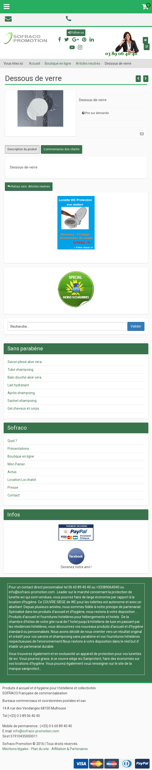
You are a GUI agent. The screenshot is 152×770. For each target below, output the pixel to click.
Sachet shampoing (22, 401)
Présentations (18, 449)
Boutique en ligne (58, 63)
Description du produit (22, 149)
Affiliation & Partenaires (70, 749)
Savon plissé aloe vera (25, 362)
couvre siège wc (70, 659)
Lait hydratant (18, 385)
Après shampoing (21, 393)
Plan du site (40, 749)
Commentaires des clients (62, 149)
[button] (145, 40)
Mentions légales (15, 749)
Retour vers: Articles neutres (29, 186)
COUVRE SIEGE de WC (60, 602)
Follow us (76, 32)
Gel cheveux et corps (23, 408)
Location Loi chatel (22, 480)
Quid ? (12, 441)
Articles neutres (88, 63)
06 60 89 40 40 (79, 587)
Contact (14, 495)
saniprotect (30, 669)
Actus (12, 472)
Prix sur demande (97, 113)
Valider (136, 326)
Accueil (34, 63)
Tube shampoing (20, 370)
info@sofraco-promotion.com (32, 592)
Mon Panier (16, 464)
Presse (13, 487)
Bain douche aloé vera (24, 377)
